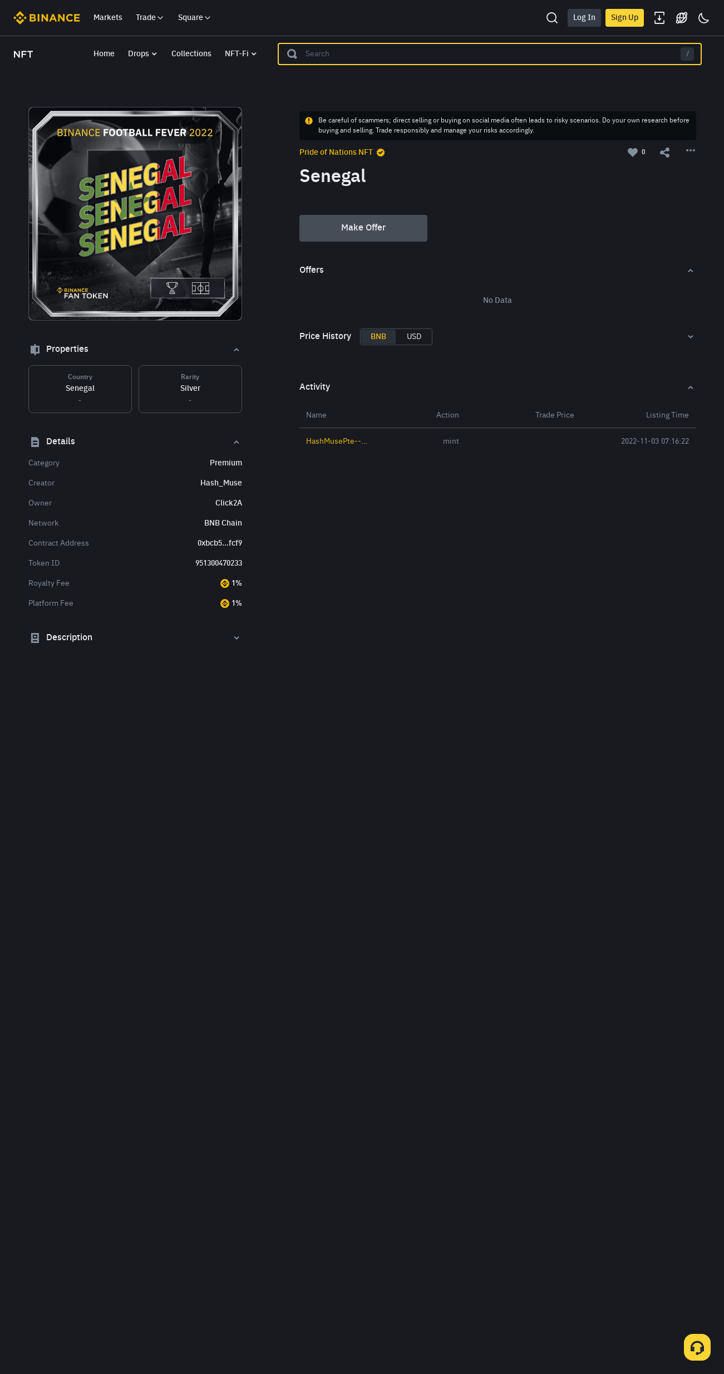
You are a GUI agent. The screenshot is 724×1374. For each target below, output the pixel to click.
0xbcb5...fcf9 (220, 543)
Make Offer (363, 228)
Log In (584, 18)
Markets (107, 18)
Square (195, 17)
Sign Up (624, 18)
